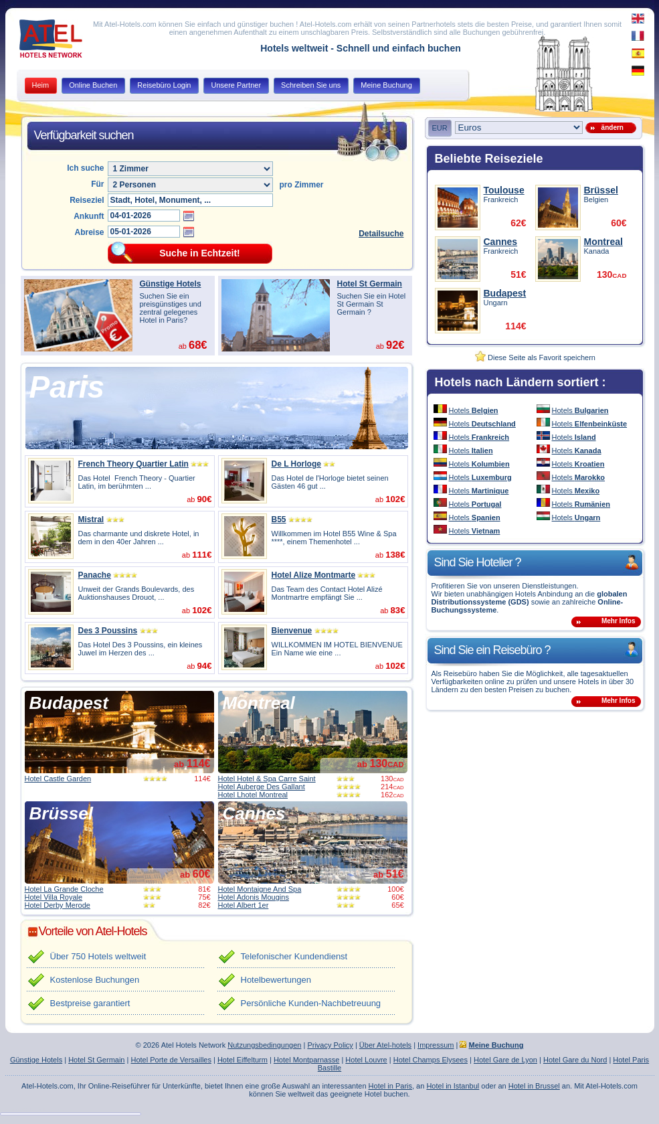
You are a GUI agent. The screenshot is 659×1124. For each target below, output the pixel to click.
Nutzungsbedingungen (264, 1045)
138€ (395, 555)
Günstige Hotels (170, 284)
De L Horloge (296, 464)
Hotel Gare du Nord (575, 1060)
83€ (397, 610)
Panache (94, 575)
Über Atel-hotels (385, 1045)
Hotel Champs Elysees (430, 1060)
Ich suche (85, 168)
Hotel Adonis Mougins (253, 897)
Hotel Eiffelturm (242, 1060)
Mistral (91, 519)
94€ (204, 666)
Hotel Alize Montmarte (314, 575)
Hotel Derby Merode (57, 905)
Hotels (473, 410)
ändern (610, 127)
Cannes (254, 813)
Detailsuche (381, 233)
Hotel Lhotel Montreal (253, 795)
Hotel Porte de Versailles (170, 1060)
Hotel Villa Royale (54, 897)
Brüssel (61, 813)
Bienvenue (292, 630)
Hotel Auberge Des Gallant (261, 787)
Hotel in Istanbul (452, 1086)
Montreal (259, 703)
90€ (204, 499)
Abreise (89, 232)
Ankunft (89, 216)
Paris (67, 387)
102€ (395, 499)
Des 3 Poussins (108, 630)
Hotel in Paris (390, 1086)
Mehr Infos (618, 621)
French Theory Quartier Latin (133, 464)
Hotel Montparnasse (306, 1060)
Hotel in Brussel (534, 1086)
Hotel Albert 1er (243, 905)
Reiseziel (87, 200)
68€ (198, 345)
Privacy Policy (330, 1045)
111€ (201, 555)
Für (97, 184)
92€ (395, 345)
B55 (279, 519)
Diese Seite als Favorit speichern (535, 357)
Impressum (435, 1045)
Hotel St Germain (369, 284)
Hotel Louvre (366, 1060)
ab (192, 764)
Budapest (68, 703)
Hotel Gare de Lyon (505, 1060)
